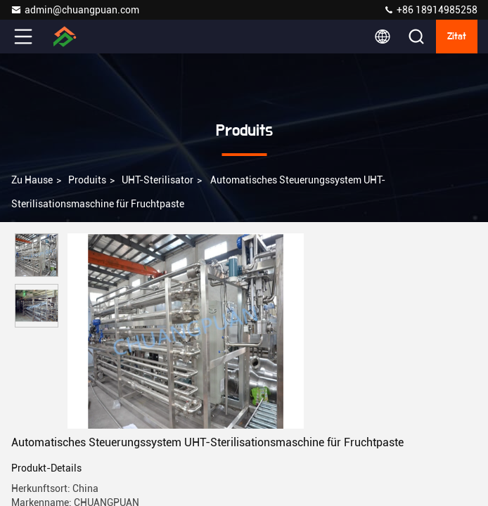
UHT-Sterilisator (157, 180)
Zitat (456, 36)
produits (87, 180)
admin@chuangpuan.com (75, 9)
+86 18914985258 (430, 9)
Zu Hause (32, 180)
